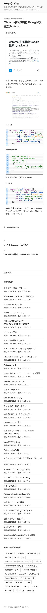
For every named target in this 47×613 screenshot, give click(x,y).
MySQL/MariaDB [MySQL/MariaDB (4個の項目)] (12, 586)
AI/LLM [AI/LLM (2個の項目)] (8, 590)
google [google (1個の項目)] (30, 590)
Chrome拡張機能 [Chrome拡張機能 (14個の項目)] (29, 570)
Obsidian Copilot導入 (12, 422)
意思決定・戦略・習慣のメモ (16, 288)
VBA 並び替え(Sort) (12, 442)
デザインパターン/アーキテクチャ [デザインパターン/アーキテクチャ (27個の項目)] (18, 562)
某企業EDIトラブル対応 (14, 502)
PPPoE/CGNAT (10, 486)
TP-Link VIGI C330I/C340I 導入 (17, 478)
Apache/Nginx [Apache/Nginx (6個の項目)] (11, 578)
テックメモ (11, 3)
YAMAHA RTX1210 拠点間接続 (17, 469)
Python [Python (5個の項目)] (8, 582)
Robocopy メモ (10, 365)
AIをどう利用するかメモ (14, 340)
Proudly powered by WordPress (16, 607)
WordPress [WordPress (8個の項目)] (34, 574)
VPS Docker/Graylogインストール (18, 510)
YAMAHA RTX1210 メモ (14, 313)
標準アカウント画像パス (14, 519)
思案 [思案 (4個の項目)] (34, 586)
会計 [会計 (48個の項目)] (8, 557)
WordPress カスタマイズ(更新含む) (19, 296)
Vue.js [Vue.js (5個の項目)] (18, 582)
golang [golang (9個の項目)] (22, 574)
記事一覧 (7, 272)
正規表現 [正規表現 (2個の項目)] (19, 590)
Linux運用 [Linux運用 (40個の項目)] (19, 557)
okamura (19, 18)
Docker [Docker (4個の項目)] (25, 586)
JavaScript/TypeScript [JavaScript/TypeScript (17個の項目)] (14, 566)
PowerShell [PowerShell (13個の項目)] (10, 574)
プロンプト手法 (10, 332)
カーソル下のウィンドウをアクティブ (20, 348)
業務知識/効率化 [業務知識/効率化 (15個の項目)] (12, 570)
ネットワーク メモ (11, 389)
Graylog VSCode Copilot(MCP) (17, 494)
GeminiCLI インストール (14, 381)
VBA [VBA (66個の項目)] (21, 553)
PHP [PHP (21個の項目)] (37, 562)
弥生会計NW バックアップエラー (18, 414)
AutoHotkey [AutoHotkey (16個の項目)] (31, 566)
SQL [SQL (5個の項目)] (27, 582)
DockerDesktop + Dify (13, 398)
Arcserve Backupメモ (13, 304)
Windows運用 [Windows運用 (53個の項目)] (33, 553)
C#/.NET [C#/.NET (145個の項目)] (10, 553)
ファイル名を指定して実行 (15, 406)
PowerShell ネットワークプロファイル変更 (22, 373)
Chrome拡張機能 (13, 227)
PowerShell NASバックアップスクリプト (21, 357)
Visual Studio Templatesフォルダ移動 (19, 535)
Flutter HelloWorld (11, 450)
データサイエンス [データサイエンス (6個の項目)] (27, 578)
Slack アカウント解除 (13, 527)
